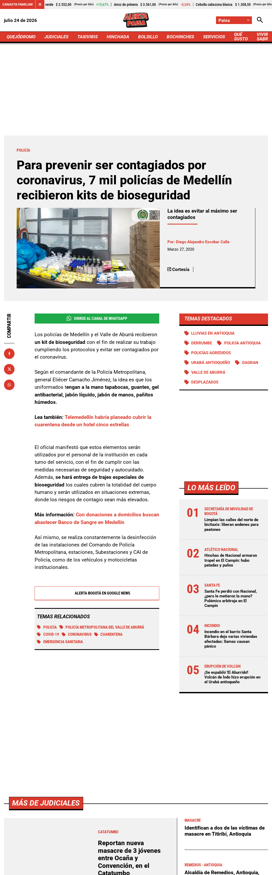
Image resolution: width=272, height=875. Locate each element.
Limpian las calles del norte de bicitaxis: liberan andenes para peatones (231, 524)
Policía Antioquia (242, 343)
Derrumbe (201, 343)
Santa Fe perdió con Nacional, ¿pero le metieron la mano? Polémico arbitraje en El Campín (230, 598)
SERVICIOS (214, 36)
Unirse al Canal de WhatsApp (97, 318)
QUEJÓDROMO (21, 36)
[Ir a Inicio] (136, 20)
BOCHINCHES (180, 36)
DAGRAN (250, 362)
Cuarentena (108, 635)
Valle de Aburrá (208, 372)
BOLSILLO (148, 36)
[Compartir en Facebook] (9, 353)
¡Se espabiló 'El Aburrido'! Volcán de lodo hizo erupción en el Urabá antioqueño (232, 677)
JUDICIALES (56, 36)
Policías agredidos (211, 352)
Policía (47, 627)
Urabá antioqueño (210, 362)
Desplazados (204, 382)
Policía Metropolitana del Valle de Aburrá (101, 627)
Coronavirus (77, 635)
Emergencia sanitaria (60, 642)
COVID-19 (48, 635)
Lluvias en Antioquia (213, 333)
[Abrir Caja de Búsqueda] (260, 20)
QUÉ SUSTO (241, 36)
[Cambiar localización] (234, 20)
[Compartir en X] (9, 369)
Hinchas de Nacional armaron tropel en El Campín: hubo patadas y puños (230, 560)
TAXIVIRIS (87, 36)
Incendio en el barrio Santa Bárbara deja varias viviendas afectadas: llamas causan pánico (230, 639)
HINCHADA (118, 36)
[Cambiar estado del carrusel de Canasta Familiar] (39, 4)
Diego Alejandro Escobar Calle (202, 242)
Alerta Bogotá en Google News (97, 593)
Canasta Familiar (17, 4)
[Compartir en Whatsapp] (9, 385)
